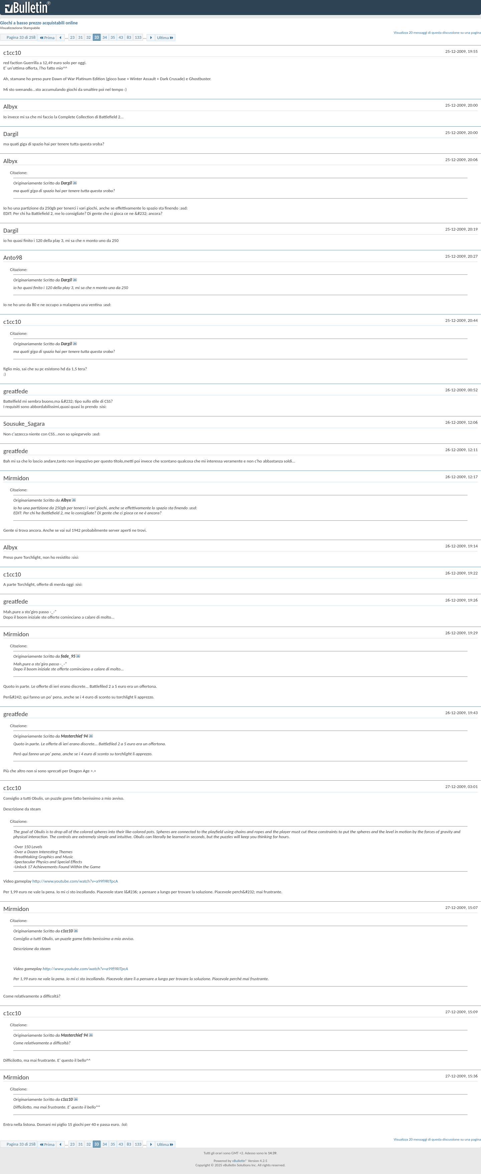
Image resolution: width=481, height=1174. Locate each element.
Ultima (165, 37)
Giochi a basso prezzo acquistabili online (39, 23)
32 (88, 37)
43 (121, 37)
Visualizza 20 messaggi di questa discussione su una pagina (437, 32)
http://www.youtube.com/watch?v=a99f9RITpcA (75, 881)
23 (72, 37)
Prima (46, 37)
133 (138, 37)
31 (80, 37)
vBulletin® (239, 1161)
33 (97, 37)
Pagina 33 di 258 (21, 37)
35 (113, 37)
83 (129, 37)
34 (105, 37)
